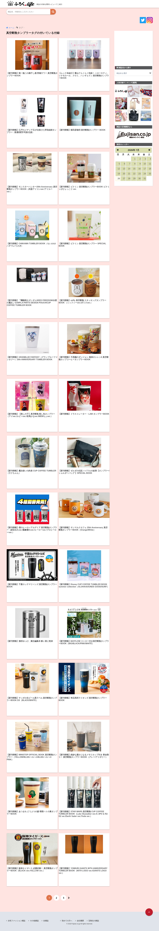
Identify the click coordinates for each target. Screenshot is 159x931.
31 (145, 178)
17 (145, 169)
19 (119, 174)
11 (150, 164)
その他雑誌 (34, 921)
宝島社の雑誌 (93, 921)
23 (139, 174)
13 (124, 169)
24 (145, 174)
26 (119, 178)
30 (139, 178)
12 (119, 169)
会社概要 (80, 921)
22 (134, 174)
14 (129, 169)
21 (129, 174)
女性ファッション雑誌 (16, 921)
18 (150, 169)
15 (134, 169)
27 (124, 178)
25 (150, 174)
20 (124, 174)
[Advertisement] (133, 47)
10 (145, 164)
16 (139, 169)
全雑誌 (45, 921)
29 (134, 178)
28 (129, 178)
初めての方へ (67, 921)
